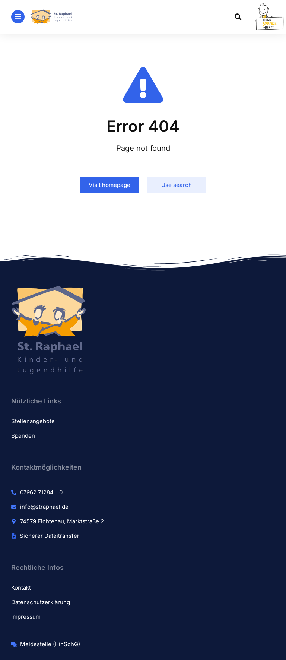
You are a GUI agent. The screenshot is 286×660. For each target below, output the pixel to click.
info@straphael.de (44, 506)
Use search (176, 184)
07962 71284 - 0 (41, 492)
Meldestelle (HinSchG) (50, 644)
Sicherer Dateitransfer (49, 535)
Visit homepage (109, 184)
